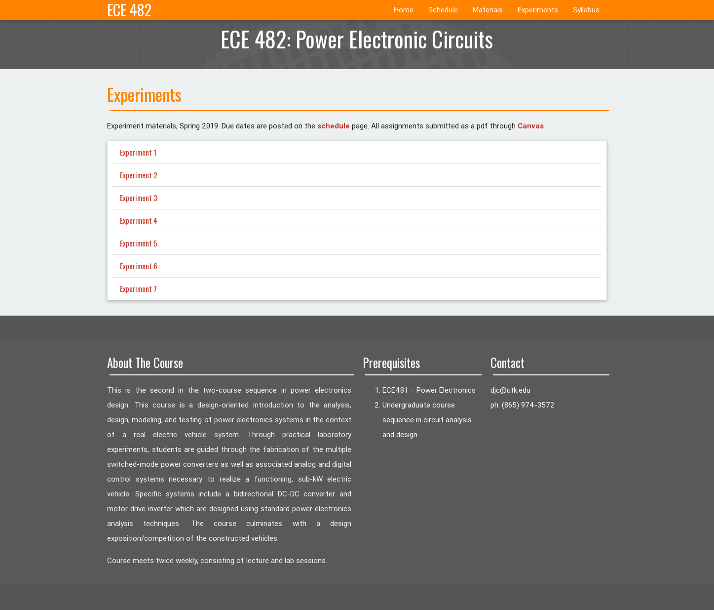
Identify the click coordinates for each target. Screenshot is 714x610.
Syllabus (586, 9)
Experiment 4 (138, 220)
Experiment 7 (138, 288)
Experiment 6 (138, 265)
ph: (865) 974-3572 (522, 404)
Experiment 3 (138, 197)
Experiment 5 (138, 243)
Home (403, 9)
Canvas (531, 125)
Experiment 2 (138, 174)
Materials (488, 9)
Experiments (538, 9)
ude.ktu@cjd (510, 390)
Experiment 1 (138, 152)
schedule (333, 125)
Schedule (443, 9)
